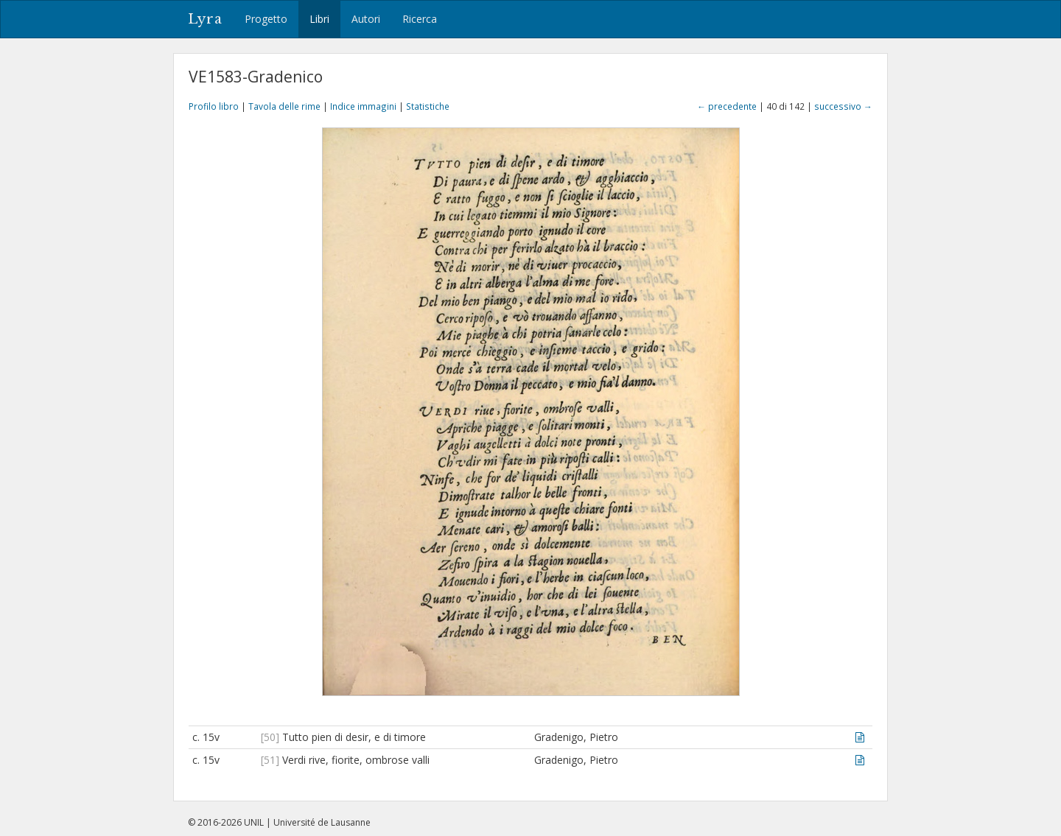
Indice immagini (363, 106)
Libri (319, 19)
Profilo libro (214, 106)
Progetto (266, 19)
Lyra (205, 19)
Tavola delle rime (284, 106)
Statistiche (427, 106)
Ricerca (419, 19)
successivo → (843, 106)
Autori (365, 19)
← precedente (727, 106)
